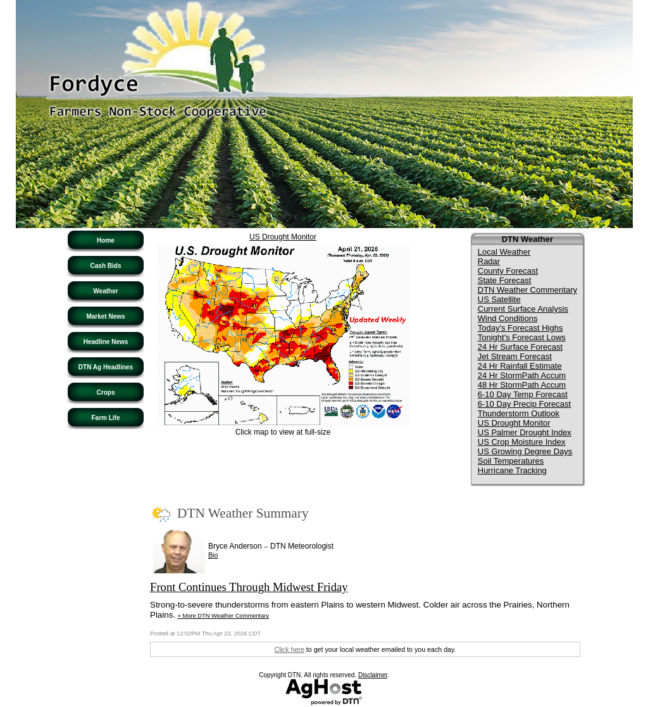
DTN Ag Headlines (105, 367)
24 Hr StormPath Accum (522, 375)
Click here (289, 649)
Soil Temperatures (511, 461)
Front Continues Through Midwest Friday (249, 587)
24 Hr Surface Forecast (520, 347)
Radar (489, 261)
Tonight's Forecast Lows (522, 337)
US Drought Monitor (282, 236)
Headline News (106, 341)
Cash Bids (106, 265)
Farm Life (105, 417)
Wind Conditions (508, 318)
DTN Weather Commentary (527, 290)
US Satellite (499, 299)
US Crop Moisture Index (522, 442)
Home (106, 240)
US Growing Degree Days (525, 451)
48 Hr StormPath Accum (522, 385)
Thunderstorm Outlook (518, 413)
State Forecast (505, 280)
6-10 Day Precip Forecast (524, 404)
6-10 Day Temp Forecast (523, 394)
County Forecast (508, 271)
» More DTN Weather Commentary (223, 616)
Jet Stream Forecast (515, 356)
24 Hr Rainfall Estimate (520, 366)
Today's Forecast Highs (520, 328)
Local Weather (504, 252)
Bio (213, 555)
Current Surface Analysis (523, 309)
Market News (105, 316)
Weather (105, 291)
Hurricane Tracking (512, 470)
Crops (106, 392)
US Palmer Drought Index (524, 432)
